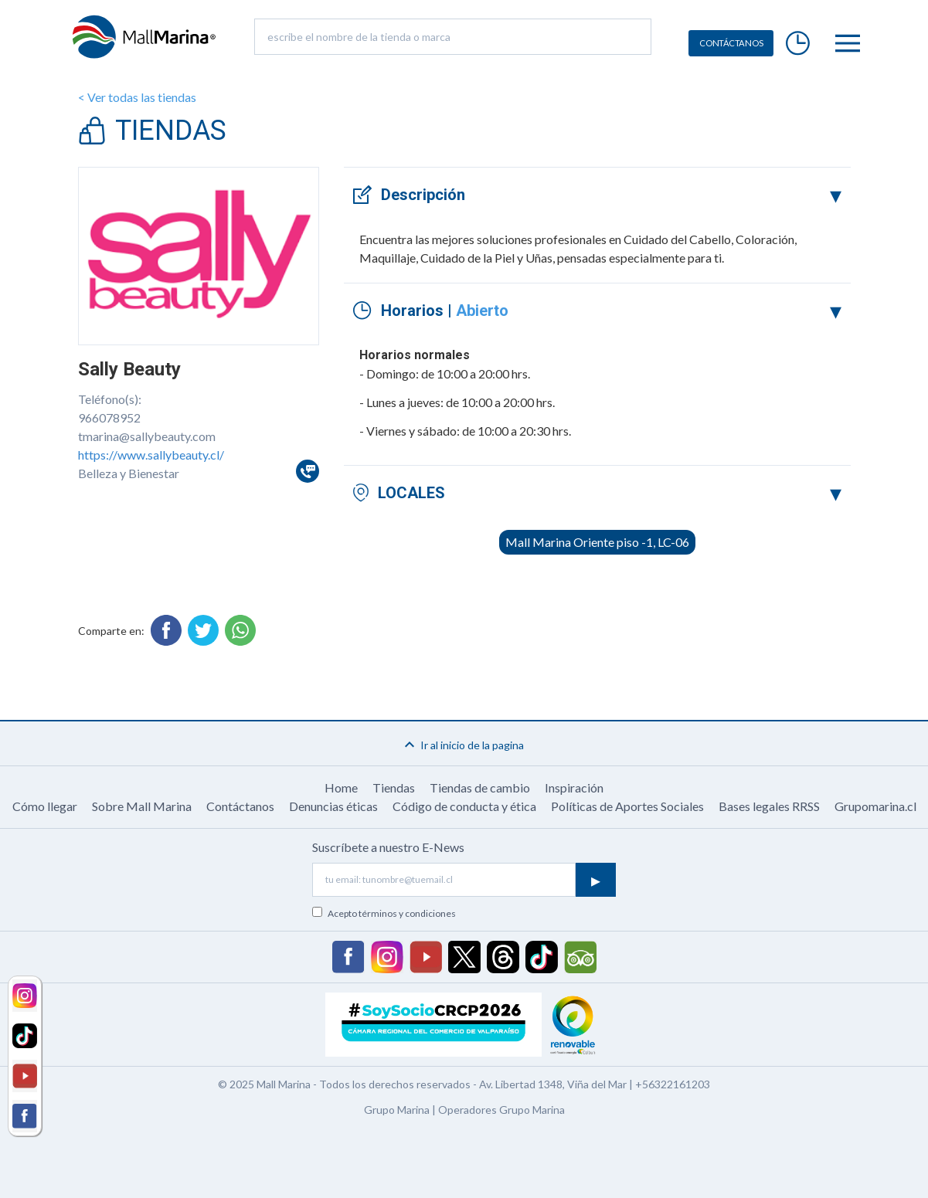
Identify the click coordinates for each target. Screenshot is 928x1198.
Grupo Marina (397, 1109)
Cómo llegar (44, 806)
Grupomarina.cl (875, 806)
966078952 (109, 417)
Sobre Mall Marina (142, 806)
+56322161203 (672, 1084)
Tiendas (393, 787)
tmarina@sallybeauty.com (147, 436)
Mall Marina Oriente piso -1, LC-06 (597, 542)
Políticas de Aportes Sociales (627, 806)
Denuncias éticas (333, 806)
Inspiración (574, 787)
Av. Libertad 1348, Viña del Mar (553, 1084)
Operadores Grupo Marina (501, 1109)
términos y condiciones (407, 913)
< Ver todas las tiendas (137, 97)
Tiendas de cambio (480, 787)
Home (341, 787)
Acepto (392, 913)
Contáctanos (240, 806)
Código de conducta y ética (464, 806)
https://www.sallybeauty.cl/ (151, 454)
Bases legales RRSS (769, 806)
